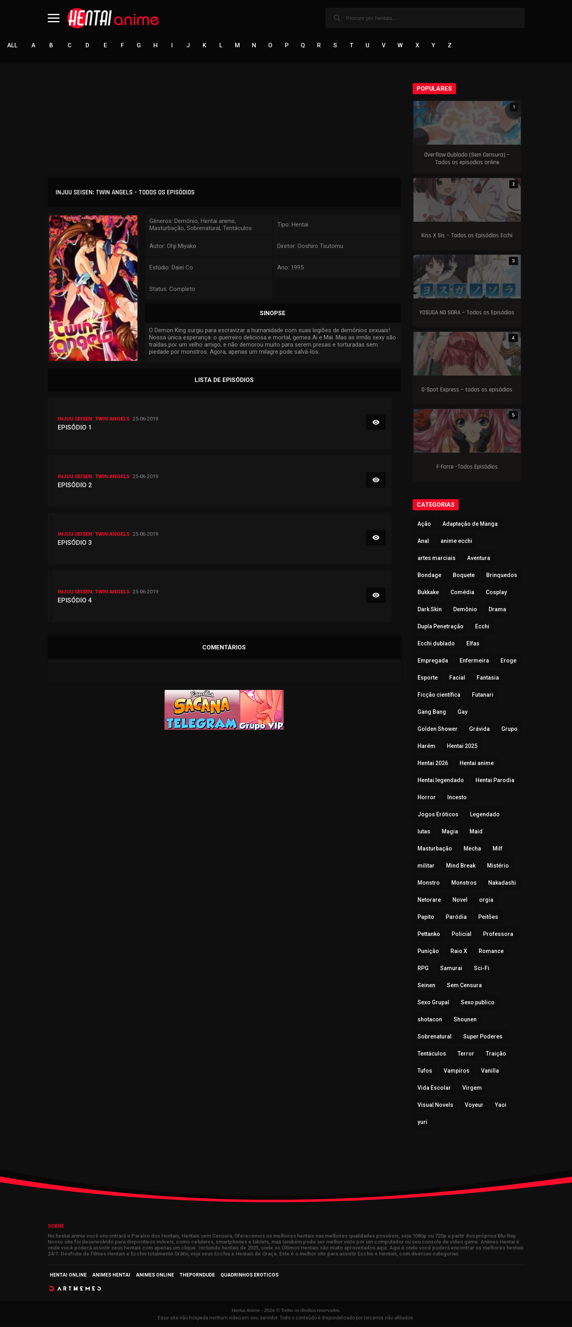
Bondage (429, 575)
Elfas (472, 644)
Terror (466, 1054)
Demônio (465, 609)
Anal (423, 541)
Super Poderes (482, 1037)
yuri (422, 1122)
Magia (450, 832)
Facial (457, 678)
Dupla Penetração (440, 627)
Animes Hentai (111, 1275)
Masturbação (434, 849)
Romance (491, 951)
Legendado (485, 815)
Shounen (465, 1020)
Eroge (508, 661)
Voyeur (474, 1105)
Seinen (426, 985)
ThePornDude (197, 1275)
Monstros (464, 883)
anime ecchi (456, 541)
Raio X (458, 951)
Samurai (451, 968)
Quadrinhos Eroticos (249, 1275)
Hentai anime (477, 763)
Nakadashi (502, 883)
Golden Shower (437, 729)
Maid (476, 832)
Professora (498, 934)
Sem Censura (464, 985)
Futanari (482, 695)
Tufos (424, 1071)
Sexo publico (478, 1003)
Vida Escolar (434, 1088)
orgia (486, 900)
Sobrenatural (434, 1037)
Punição (428, 951)
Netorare (429, 900)
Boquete (464, 575)
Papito (425, 917)
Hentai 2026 (432, 763)
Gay (463, 712)
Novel (460, 900)
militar (426, 866)
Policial (462, 934)
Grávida (479, 729)
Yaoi (500, 1105)
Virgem (472, 1088)
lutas (423, 832)
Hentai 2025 (462, 746)
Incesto (457, 797)
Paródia (456, 917)
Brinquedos (501, 575)
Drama (497, 609)
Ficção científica (438, 695)
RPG (423, 968)
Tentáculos (431, 1054)
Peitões (488, 917)
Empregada (432, 661)
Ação (424, 524)
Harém (426, 746)
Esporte (427, 678)
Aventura (478, 558)
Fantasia (488, 678)
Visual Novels (435, 1105)
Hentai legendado (440, 780)
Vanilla (490, 1071)
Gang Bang (431, 712)
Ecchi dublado (436, 644)
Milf (497, 849)
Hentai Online (68, 1275)
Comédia (462, 592)
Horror (426, 797)
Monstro (428, 883)
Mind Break (460, 866)
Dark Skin (429, 609)
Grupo (509, 729)
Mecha (472, 849)
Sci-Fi (481, 968)
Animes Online (155, 1275)
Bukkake (428, 592)
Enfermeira (474, 661)
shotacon (429, 1020)
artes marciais (436, 558)
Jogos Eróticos (437, 815)
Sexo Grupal (433, 1003)
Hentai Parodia (494, 780)
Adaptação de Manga (470, 524)
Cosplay (496, 592)
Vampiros (457, 1071)
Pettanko (428, 934)
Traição (496, 1054)
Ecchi (482, 627)
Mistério (498, 866)
